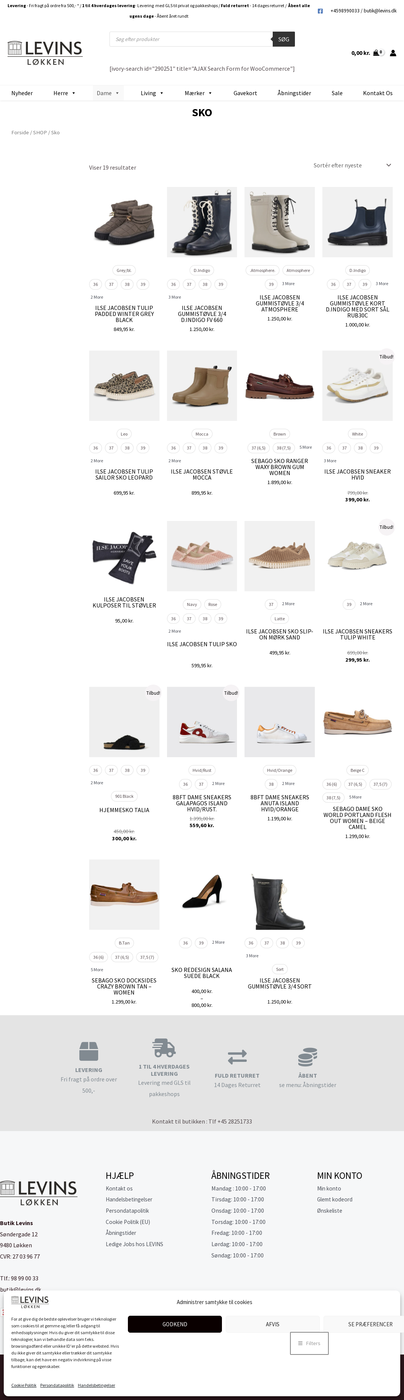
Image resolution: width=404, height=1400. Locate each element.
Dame (108, 92)
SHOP (40, 132)
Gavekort (245, 93)
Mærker (199, 92)
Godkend (175, 1324)
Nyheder (22, 93)
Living (152, 92)
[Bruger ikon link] (393, 53)
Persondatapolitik (57, 1385)
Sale (337, 93)
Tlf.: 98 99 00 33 (19, 1278)
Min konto (330, 1188)
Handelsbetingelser (96, 1385)
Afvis (272, 1324)
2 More (97, 297)
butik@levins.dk (380, 11)
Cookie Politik (23, 1385)
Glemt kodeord (336, 1199)
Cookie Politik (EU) (130, 1221)
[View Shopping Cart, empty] (365, 53)
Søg (283, 39)
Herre (64, 92)
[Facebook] (320, 11)
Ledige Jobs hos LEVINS (136, 1244)
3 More (175, 297)
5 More (305, 447)
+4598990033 (345, 11)
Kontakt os (378, 93)
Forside (20, 132)
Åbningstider (294, 93)
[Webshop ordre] (351, 165)
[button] (309, 1343)
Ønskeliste (331, 1210)
